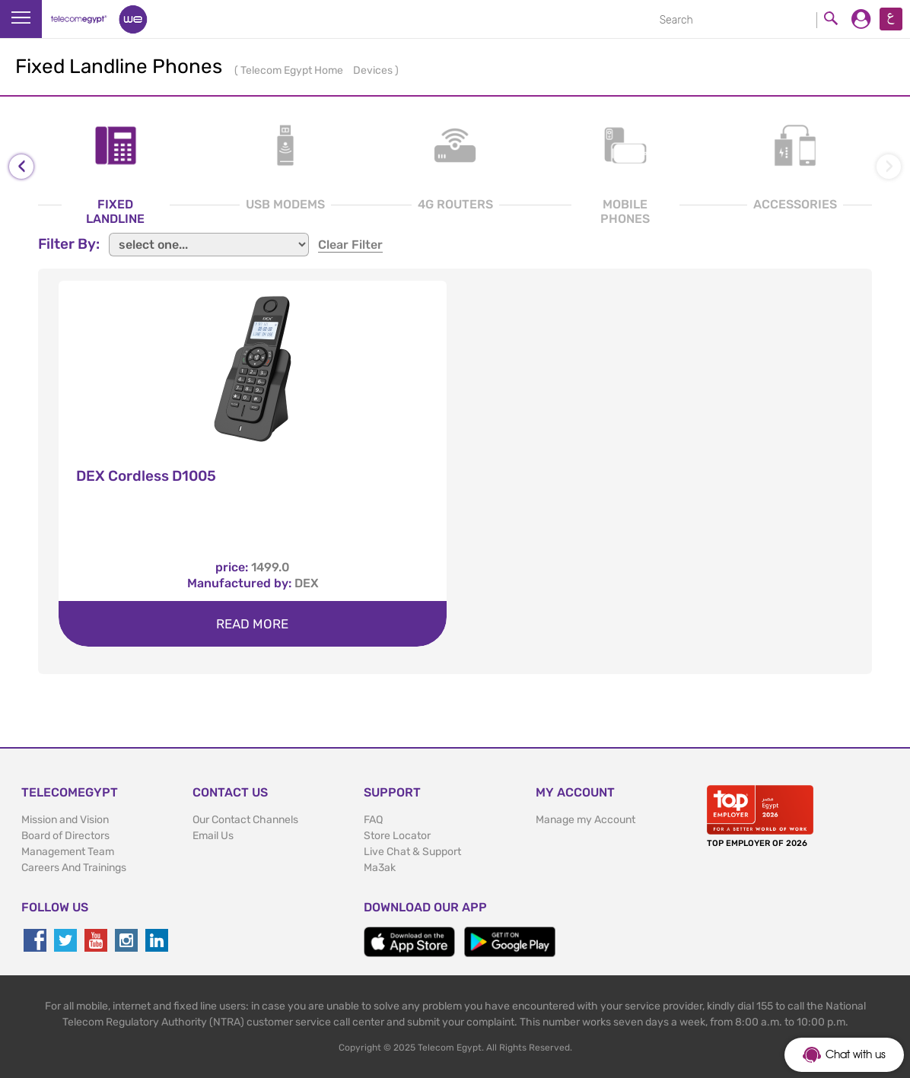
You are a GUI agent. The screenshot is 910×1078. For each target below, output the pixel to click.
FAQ (373, 819)
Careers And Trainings (73, 867)
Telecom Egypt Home (292, 70)
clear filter (350, 244)
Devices (374, 70)
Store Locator (397, 835)
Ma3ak (380, 867)
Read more (252, 623)
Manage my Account (585, 819)
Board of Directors (65, 835)
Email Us (213, 835)
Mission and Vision (65, 819)
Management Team (67, 851)
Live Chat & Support (412, 851)
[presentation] (21, 166)
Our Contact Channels (245, 819)
